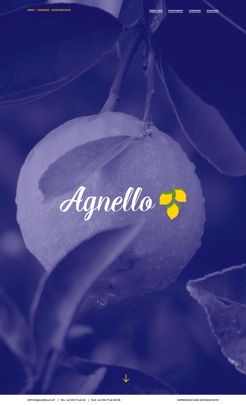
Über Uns (155, 10)
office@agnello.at (41, 400)
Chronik (195, 10)
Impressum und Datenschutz (198, 400)
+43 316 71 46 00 (76, 400)
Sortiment (175, 10)
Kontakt (213, 10)
